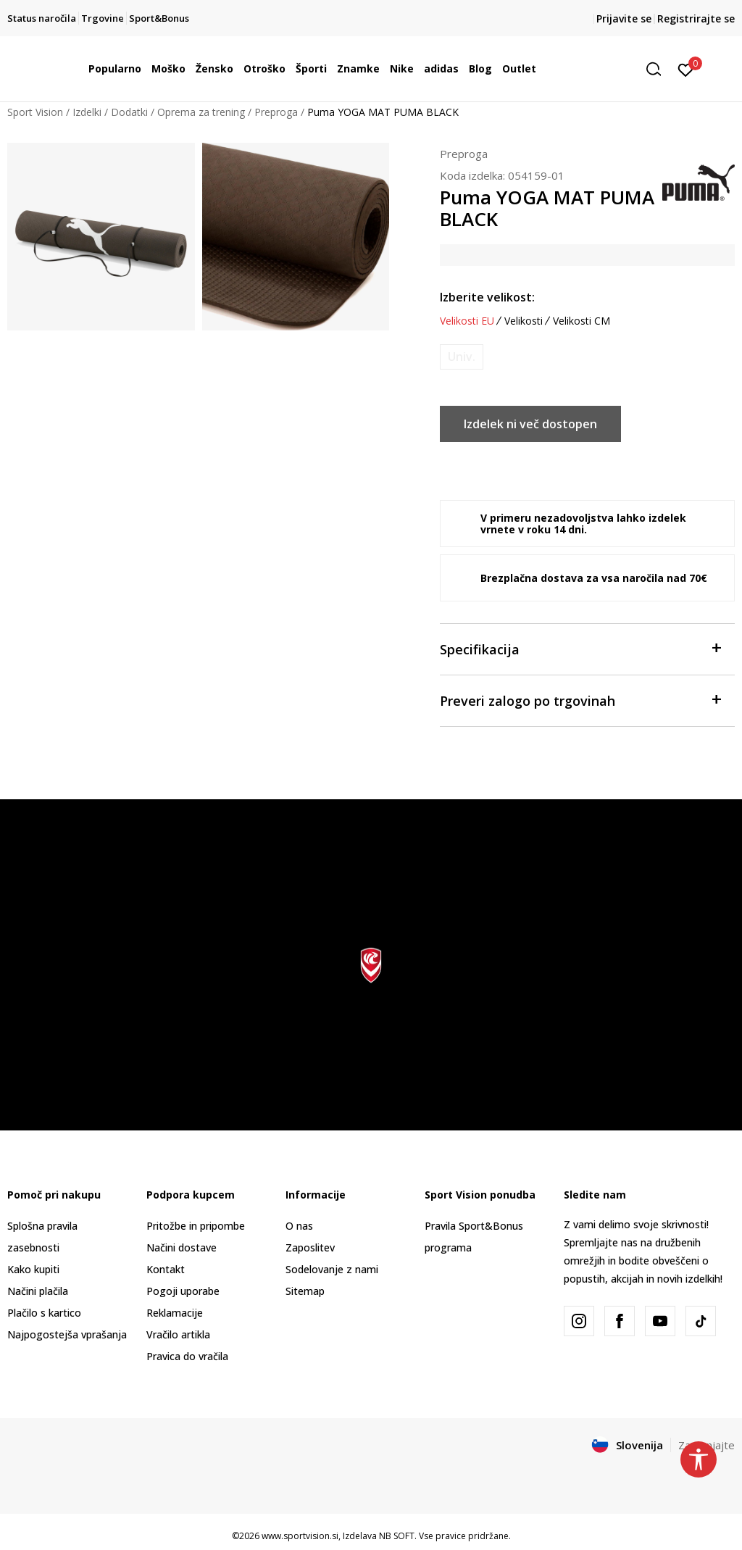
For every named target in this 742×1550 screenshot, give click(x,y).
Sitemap (305, 1291)
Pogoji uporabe (183, 1291)
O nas (299, 1226)
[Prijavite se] (686, 69)
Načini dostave (181, 1247)
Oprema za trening (201, 112)
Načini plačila (37, 1291)
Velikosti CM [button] (581, 321)
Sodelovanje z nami (331, 1269)
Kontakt (165, 1269)
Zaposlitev (310, 1247)
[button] (658, 69)
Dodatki (129, 112)
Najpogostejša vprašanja (67, 1334)
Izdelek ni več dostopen (530, 424)
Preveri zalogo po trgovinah (580, 699)
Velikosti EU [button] (467, 321)
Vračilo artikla (178, 1334)
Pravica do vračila (187, 1356)
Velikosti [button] (523, 321)
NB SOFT (396, 1536)
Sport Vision (35, 112)
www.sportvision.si (300, 1536)
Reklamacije (174, 1313)
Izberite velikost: (487, 297)
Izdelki (86, 112)
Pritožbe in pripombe (195, 1226)
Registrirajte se (696, 18)
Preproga (276, 112)
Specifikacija (580, 648)
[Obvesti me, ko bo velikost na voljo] (461, 357)
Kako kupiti (33, 1269)
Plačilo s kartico (44, 1313)
